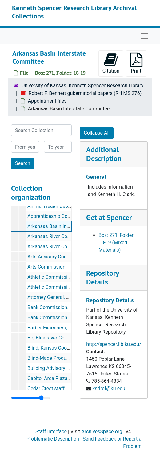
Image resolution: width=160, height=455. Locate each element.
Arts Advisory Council (50, 257)
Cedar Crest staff (46, 388)
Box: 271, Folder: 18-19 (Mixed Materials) (116, 242)
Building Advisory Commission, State (67, 368)
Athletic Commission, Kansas (59, 277)
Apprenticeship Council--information (66, 216)
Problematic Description (52, 439)
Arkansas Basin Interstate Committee (68, 226)
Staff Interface (51, 431)
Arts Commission (46, 267)
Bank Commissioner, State (56, 307)
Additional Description (104, 154)
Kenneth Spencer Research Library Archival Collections (74, 11)
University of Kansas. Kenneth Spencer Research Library (82, 85)
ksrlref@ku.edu (108, 388)
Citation (110, 63)
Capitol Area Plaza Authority (58, 378)
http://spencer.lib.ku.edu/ (113, 344)
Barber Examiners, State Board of (63, 328)
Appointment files (47, 101)
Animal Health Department (56, 206)
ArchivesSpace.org (101, 431)
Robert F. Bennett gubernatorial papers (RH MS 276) (85, 93)
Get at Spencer (109, 217)
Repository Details (102, 277)
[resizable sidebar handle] (31, 397)
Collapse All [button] (97, 133)
